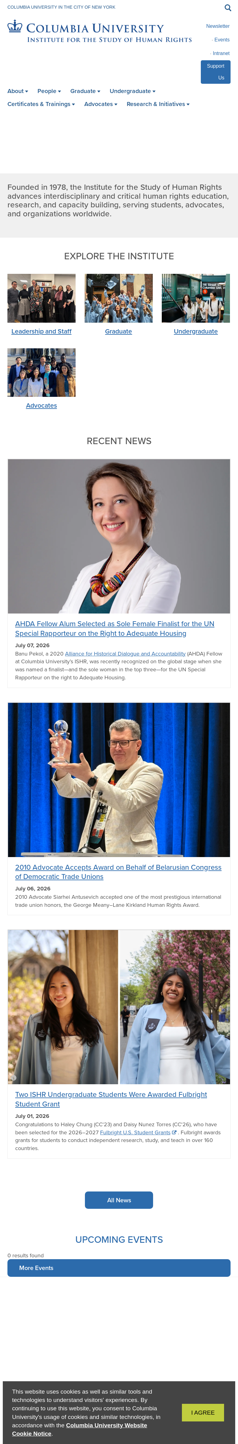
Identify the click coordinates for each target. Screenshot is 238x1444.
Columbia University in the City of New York (61, 7)
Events (222, 39)
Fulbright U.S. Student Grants (135, 1132)
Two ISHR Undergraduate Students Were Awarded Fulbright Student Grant (111, 1099)
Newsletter (218, 26)
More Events (36, 1267)
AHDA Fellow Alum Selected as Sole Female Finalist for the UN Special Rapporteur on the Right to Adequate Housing (114, 628)
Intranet (221, 53)
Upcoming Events (119, 1239)
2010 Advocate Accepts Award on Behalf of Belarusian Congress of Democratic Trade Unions (118, 871)
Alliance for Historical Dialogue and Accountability (125, 653)
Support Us (215, 71)
